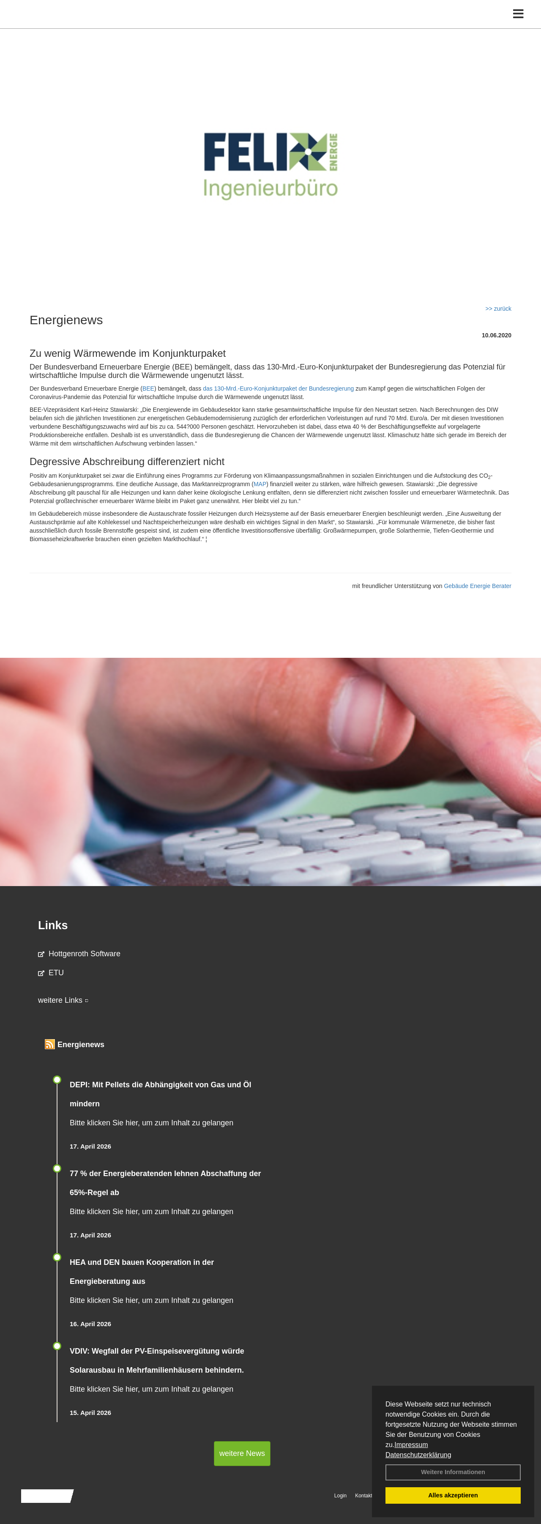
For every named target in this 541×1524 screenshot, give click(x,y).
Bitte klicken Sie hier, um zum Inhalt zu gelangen (151, 1123)
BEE (148, 388)
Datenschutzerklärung (418, 1454)
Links (53, 925)
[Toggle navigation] (518, 24)
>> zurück (498, 308)
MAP (260, 484)
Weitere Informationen (453, 1472)
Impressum (411, 1444)
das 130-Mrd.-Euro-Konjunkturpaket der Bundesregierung (278, 388)
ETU (51, 973)
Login (340, 1496)
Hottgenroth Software (79, 953)
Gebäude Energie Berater (477, 586)
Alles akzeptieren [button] (453, 1495)
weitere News (242, 1453)
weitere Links (63, 1000)
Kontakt (363, 1496)
